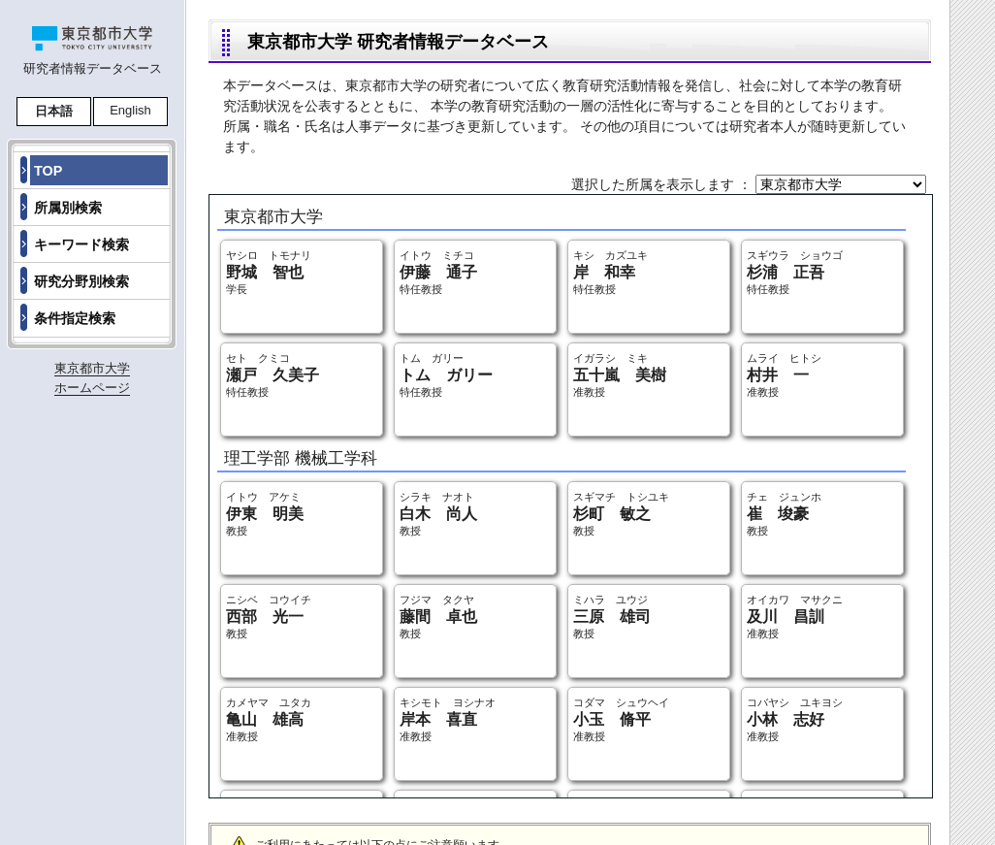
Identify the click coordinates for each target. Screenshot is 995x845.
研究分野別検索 (81, 281)
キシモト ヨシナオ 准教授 (448, 719)
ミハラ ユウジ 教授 (612, 616)
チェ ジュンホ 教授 (784, 513)
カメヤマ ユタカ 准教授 (268, 719)
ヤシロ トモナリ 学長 (268, 272)
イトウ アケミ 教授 (265, 513)
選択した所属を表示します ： (663, 184)
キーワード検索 (81, 244)
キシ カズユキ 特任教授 (610, 272)
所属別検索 (68, 207)
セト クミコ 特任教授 (272, 375)
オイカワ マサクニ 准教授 (795, 616)
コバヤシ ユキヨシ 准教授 (795, 719)
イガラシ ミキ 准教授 (619, 375)
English (130, 110)
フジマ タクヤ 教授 (438, 616)
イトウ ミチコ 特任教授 (438, 272)
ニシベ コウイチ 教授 (268, 616)
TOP (48, 171)
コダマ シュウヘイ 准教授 (621, 719)
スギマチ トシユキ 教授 (621, 513)
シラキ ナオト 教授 (438, 513)
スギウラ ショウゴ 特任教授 (795, 272)
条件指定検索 (74, 318)
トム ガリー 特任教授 (446, 375)
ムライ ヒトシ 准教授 (784, 375)
